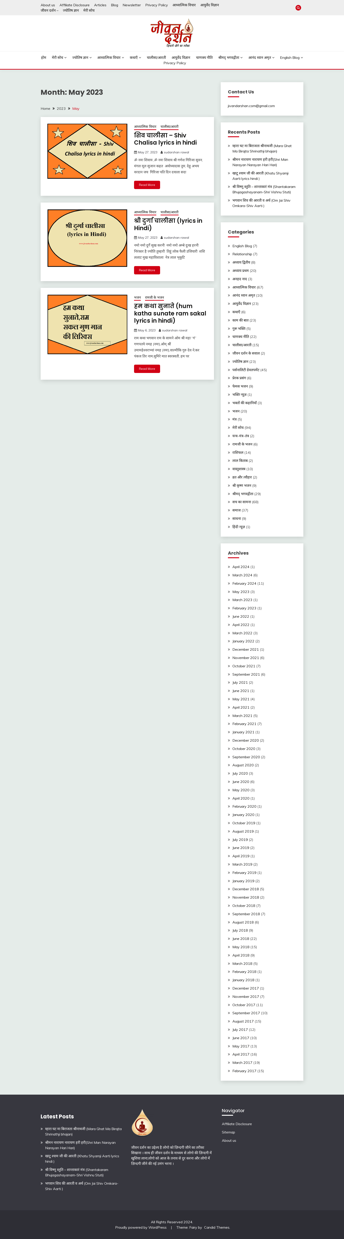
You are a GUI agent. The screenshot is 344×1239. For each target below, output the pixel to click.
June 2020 (240, 781)
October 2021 (243, 666)
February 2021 (244, 723)
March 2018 (242, 963)
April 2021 (240, 707)
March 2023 (242, 599)
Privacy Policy (156, 5)
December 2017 (245, 988)
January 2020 (243, 814)
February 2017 (244, 1071)
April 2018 (240, 955)
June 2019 (240, 847)
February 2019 (244, 872)
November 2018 (245, 897)
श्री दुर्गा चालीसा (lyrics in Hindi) (168, 224)
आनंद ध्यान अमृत (259, 57)
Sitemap (228, 1132)
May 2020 (240, 790)
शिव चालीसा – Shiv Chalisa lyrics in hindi (165, 139)
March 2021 (242, 715)
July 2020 (240, 773)
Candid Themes (216, 1227)
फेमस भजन (240, 386)
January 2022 (243, 641)
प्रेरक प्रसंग (239, 378)
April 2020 (240, 798)
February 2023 (244, 608)
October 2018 (243, 905)
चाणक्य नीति (204, 57)
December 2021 (245, 649)
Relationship (242, 254)
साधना (236, 518)
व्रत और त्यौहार (242, 477)
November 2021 (245, 657)
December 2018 (245, 889)
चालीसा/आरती (156, 57)
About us (48, 5)
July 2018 (240, 930)
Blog (114, 5)
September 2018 (246, 914)
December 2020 (245, 740)
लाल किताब (240, 460)
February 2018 (244, 971)
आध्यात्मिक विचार (184, 5)
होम (43, 57)
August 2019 (243, 831)
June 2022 (240, 616)
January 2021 (243, 732)
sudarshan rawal (176, 152)
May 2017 (240, 1046)
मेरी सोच (89, 10)
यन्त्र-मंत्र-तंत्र (240, 436)
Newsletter (132, 5)
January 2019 (243, 881)
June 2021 (240, 690)
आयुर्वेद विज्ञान (209, 5)
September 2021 (246, 674)
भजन (137, 297)
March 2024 (242, 575)
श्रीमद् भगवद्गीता (228, 57)
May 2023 (240, 591)
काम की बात (240, 320)
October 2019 (243, 823)
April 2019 (240, 856)
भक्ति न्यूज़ (239, 394)
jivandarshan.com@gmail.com (251, 106)
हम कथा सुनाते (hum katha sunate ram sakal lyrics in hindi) (170, 313)
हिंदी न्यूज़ (238, 527)
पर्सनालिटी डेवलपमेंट (245, 370)
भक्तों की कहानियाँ (244, 403)
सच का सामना (241, 502)
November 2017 (245, 996)
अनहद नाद (239, 279)
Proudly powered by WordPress (141, 1227)
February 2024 (244, 583)
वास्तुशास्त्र (238, 469)
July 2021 (240, 682)
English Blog (290, 57)
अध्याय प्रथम (240, 270)
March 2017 (242, 1062)
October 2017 (243, 1005)
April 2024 (240, 566)
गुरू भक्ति (238, 328)
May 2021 (240, 699)
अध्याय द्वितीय (241, 262)
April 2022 (240, 624)
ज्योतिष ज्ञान (71, 10)
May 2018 (240, 947)
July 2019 (240, 839)
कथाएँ (134, 57)
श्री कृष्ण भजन (241, 485)
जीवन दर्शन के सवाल (246, 353)
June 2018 (240, 938)
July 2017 (240, 1029)
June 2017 (240, 1038)
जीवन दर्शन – (49, 10)
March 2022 (242, 633)
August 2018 (243, 922)
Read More (147, 185)
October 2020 (243, 748)
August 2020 (243, 765)
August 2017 (243, 1021)
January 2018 (243, 980)
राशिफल (237, 452)
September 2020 (246, 757)
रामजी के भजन (154, 297)
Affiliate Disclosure (75, 5)
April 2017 (240, 1054)
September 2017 (246, 1013)
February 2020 (244, 806)
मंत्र (234, 419)
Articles (100, 5)
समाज (236, 510)
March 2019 (242, 864)
